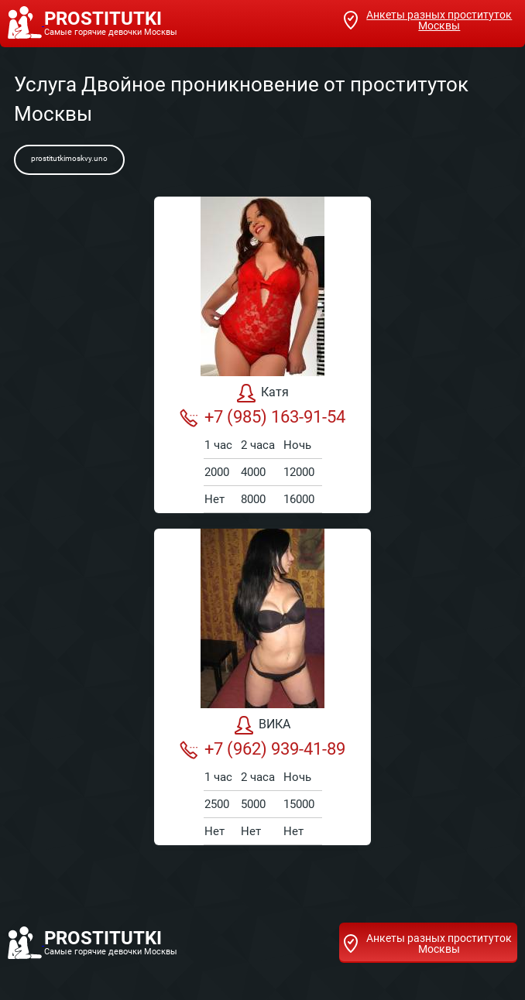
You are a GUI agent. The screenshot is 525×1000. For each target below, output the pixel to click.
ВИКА (262, 725)
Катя (263, 393)
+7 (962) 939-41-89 (262, 749)
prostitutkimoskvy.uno (69, 158)
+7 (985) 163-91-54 (262, 417)
